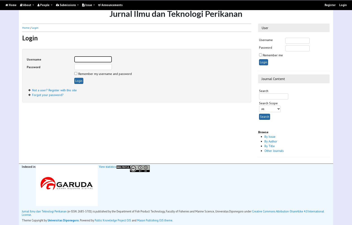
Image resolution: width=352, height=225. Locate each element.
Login (343, 5)
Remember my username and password (105, 74)
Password (265, 48)
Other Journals (274, 151)
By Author (270, 141)
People (43, 5)
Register (330, 5)
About (26, 5)
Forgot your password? (48, 95)
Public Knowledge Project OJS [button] (113, 220)
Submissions (66, 5)
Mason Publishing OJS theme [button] (154, 220)
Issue (87, 5)
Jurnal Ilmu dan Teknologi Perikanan (44, 211)
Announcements (110, 5)
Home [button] (26, 27)
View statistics (107, 166)
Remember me (273, 55)
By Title (269, 146)
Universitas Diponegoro (63, 220)
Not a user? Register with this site (54, 90)
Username (266, 40)
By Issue (269, 137)
